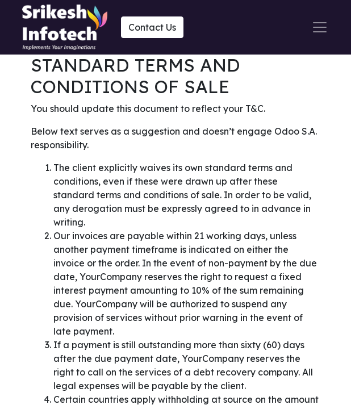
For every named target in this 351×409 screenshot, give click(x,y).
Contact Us (152, 27)
